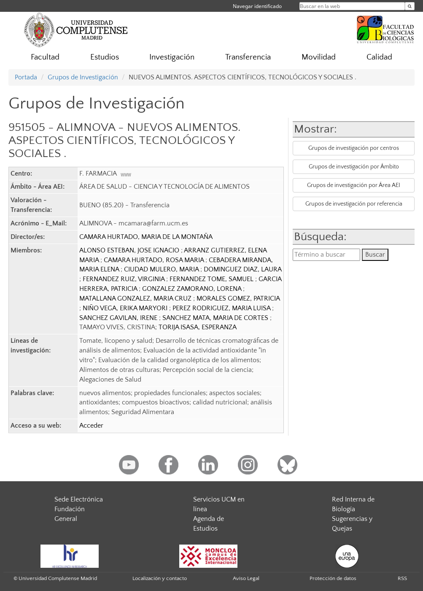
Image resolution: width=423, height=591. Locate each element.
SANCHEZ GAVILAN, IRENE (119, 318)
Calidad (379, 57)
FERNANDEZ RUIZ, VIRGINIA (124, 279)
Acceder (91, 425)
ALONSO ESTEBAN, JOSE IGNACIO (130, 250)
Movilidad (319, 57)
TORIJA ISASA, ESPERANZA (198, 327)
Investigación (171, 57)
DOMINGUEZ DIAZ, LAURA (242, 269)
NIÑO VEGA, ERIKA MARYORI (126, 308)
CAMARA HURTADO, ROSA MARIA (154, 260)
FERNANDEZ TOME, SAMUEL (212, 279)
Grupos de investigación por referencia (353, 204)
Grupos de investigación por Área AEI (353, 185)
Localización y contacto (159, 578)
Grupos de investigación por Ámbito (354, 166)
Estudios (104, 57)
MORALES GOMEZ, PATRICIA (238, 298)
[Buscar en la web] (410, 6)
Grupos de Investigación (83, 77)
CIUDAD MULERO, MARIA (162, 269)
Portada (26, 77)
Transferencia (248, 57)
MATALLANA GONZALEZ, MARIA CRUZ (136, 298)
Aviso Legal (246, 578)
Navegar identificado (257, 6)
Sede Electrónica (78, 499)
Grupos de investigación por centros (353, 148)
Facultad (45, 57)
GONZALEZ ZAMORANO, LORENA (192, 289)
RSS (402, 578)
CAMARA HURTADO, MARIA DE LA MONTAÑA (146, 237)
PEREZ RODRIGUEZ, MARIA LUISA (222, 308)
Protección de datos (333, 578)
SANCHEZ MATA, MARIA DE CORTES (216, 318)
